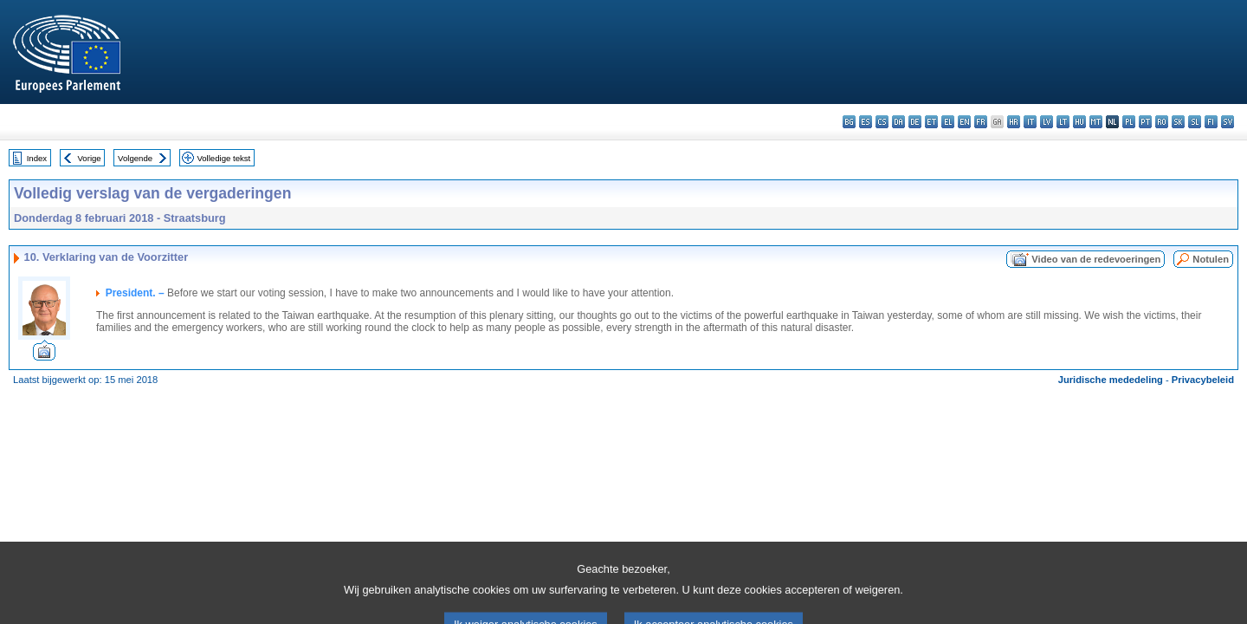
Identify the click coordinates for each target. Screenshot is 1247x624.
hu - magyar (1079, 121)
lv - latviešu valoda (1046, 121)
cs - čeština (881, 121)
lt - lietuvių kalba (1062, 121)
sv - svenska (1227, 121)
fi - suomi (1211, 121)
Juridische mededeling (1110, 379)
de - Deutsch (914, 121)
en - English (964, 121)
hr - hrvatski (1013, 121)
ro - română (1161, 121)
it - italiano (1030, 121)
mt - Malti (1095, 121)
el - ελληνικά (947, 121)
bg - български (849, 121)
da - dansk (898, 121)
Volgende (135, 158)
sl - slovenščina (1194, 121)
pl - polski (1128, 121)
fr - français (980, 121)
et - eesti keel (931, 121)
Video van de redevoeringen (1095, 259)
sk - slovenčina (1178, 121)
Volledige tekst (223, 158)
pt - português (1145, 121)
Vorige (89, 158)
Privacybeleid (1203, 379)
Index (37, 158)
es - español (865, 121)
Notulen (1210, 259)
